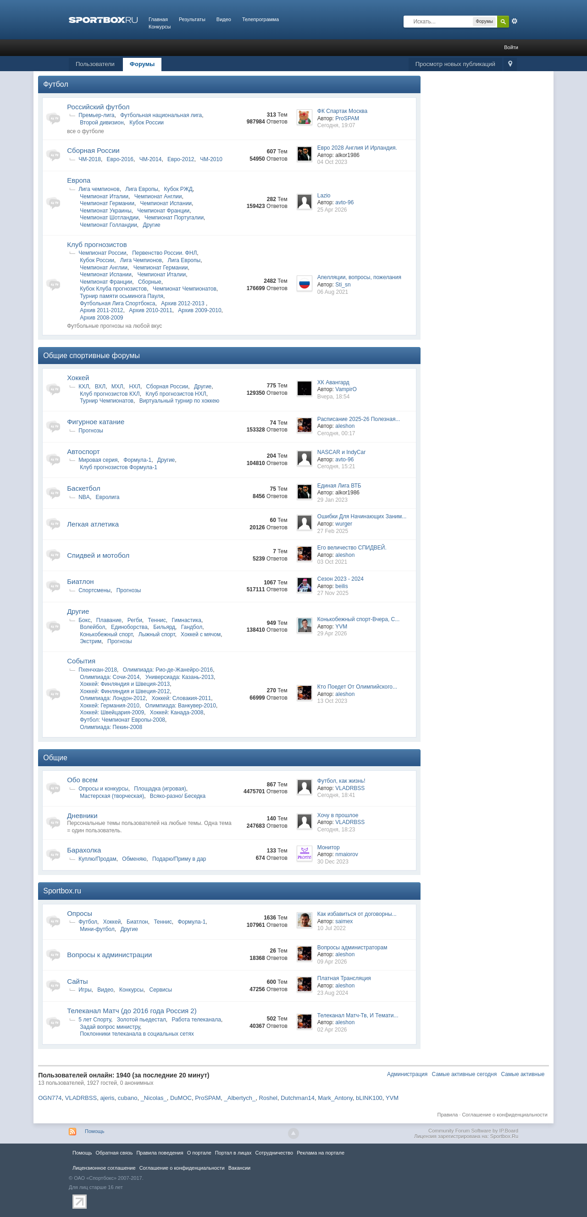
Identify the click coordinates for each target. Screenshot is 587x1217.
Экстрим (90, 641)
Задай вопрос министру (110, 1027)
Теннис (157, 620)
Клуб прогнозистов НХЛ (175, 394)
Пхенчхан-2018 (97, 670)
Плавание (109, 620)
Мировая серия (97, 460)
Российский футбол (98, 107)
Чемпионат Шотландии (109, 217)
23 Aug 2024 (332, 993)
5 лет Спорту (94, 1019)
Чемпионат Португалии (174, 217)
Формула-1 (137, 460)
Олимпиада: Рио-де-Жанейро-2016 (168, 670)
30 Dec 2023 (333, 861)
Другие (151, 225)
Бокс (84, 620)
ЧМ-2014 (150, 159)
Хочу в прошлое (338, 815)
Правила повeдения (159, 1152)
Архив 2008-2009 (101, 317)
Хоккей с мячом (201, 634)
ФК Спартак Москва (342, 111)
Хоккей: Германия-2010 (109, 705)
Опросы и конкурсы (103, 788)
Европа (78, 180)
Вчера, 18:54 (333, 396)
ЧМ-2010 (211, 159)
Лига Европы (141, 189)
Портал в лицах (233, 1152)
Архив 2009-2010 (199, 310)
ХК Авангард (333, 382)
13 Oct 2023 (332, 701)
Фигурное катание (95, 422)
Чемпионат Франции (163, 211)
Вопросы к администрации (109, 955)
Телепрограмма (260, 19)
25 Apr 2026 (332, 210)
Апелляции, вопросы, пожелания (359, 277)
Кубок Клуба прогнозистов (113, 289)
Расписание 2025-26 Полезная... (358, 419)
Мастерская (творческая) (112, 796)
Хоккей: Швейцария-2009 (112, 712)
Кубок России (146, 122)
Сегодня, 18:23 (336, 829)
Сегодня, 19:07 (336, 125)
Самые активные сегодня (464, 1074)
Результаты (192, 19)
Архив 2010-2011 (150, 310)
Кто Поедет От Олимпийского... (357, 687)
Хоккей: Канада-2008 (177, 712)
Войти (511, 47)
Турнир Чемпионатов (106, 401)
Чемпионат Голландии (108, 225)
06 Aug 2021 (332, 292)
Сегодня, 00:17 (336, 433)
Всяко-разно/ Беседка (177, 796)
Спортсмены (94, 590)
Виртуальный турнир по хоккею (179, 401)
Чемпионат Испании (166, 203)
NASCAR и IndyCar (341, 452)
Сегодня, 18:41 (336, 795)
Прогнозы (90, 430)
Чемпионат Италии (104, 196)
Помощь (95, 1131)
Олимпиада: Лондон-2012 (113, 698)
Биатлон (80, 581)
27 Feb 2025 (332, 531)
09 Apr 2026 (332, 962)
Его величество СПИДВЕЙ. (352, 547)
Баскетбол (83, 488)
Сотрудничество (274, 1152)
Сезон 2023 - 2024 (340, 579)
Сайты (77, 981)
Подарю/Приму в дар (179, 859)
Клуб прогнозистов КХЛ (110, 394)
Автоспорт (83, 451)
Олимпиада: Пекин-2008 (111, 727)
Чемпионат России (102, 253)
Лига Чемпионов (141, 260)
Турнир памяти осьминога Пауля (121, 296)
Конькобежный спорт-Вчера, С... (358, 619)
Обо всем (82, 780)
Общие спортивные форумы (91, 355)
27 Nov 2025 (333, 593)
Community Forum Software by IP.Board (473, 1130)
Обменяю (134, 859)
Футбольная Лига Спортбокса (117, 303)
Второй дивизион (101, 122)
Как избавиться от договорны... (357, 914)
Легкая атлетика (93, 524)
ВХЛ (100, 386)
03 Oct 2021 (332, 562)
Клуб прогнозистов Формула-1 (118, 467)
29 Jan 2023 (332, 500)
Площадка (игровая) (160, 788)
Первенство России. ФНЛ (164, 253)
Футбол (55, 84)
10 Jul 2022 (331, 928)
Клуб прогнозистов (97, 244)
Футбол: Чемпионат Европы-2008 (122, 720)
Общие (55, 758)
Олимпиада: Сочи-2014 (109, 677)
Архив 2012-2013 (183, 303)
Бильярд (164, 627)
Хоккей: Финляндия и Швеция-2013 (125, 684)
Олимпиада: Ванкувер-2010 (180, 705)
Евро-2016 (120, 159)
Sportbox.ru (62, 891)
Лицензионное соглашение (104, 1168)
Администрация (407, 1074)
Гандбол (191, 627)
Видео (223, 19)
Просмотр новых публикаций (455, 64)
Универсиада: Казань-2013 (179, 677)
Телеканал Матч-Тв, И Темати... (358, 1015)
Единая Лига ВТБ (339, 485)
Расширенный (514, 21)
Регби (134, 620)
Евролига (108, 497)
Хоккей (78, 377)
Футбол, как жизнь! (341, 781)
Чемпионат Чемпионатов (184, 289)
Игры (84, 990)
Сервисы (160, 990)
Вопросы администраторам (352, 947)
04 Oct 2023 (332, 162)
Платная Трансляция (344, 978)
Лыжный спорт (156, 634)
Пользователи (95, 64)
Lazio (324, 195)
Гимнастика (186, 620)
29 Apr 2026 (332, 633)
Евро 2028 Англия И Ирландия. (357, 148)
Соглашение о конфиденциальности (504, 1114)
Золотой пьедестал (141, 1019)
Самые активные (523, 1074)
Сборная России (93, 150)
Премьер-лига (96, 115)
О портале (199, 1152)
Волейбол (92, 627)
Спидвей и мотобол (98, 555)
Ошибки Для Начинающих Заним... (362, 516)
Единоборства (129, 627)
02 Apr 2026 (332, 1029)
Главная (158, 19)
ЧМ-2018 (89, 159)
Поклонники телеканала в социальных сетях (137, 1034)
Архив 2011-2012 (101, 310)
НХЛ (134, 386)
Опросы (79, 913)
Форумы (142, 64)
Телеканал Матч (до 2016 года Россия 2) (131, 1011)
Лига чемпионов (98, 189)
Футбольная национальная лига (161, 115)
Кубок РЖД (178, 189)
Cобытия (81, 661)
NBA (84, 497)
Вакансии (239, 1168)
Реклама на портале (320, 1152)
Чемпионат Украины (105, 211)
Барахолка (84, 850)
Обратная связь (114, 1152)
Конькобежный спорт (106, 634)
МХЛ (117, 386)
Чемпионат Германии (107, 203)
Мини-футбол (97, 929)
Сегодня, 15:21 (336, 466)
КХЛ (83, 386)
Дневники (82, 815)
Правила (447, 1114)
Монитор (328, 847)
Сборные (149, 282)
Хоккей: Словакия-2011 (181, 698)
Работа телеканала (196, 1019)
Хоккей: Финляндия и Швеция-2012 (125, 691)
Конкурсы (160, 26)
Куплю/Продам (97, 859)
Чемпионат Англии (158, 196)
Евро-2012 (180, 159)
